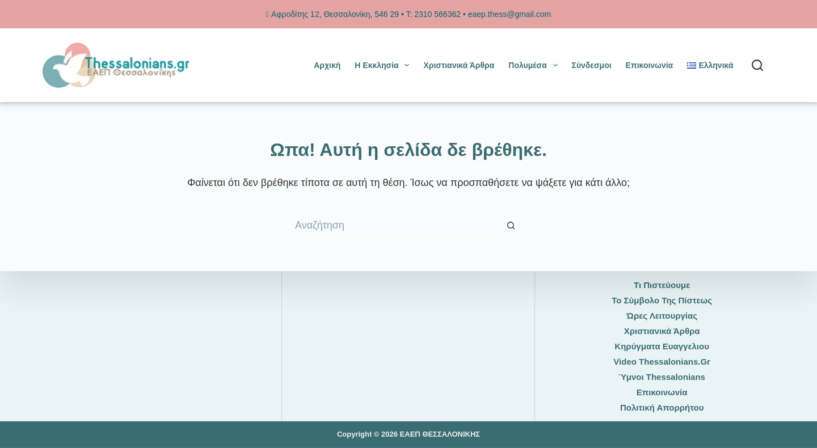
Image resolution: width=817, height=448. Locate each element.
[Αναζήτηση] (757, 65)
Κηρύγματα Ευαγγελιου (661, 346)
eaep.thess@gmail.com (509, 14)
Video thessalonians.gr (661, 361)
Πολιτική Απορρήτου (662, 407)
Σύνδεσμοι (592, 65)
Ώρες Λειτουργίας (661, 315)
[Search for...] (397, 225)
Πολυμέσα (535, 65)
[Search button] (510, 225)
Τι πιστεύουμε (662, 285)
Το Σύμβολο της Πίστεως (662, 300)
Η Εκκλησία (384, 65)
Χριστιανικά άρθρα (458, 65)
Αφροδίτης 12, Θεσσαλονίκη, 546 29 (332, 14)
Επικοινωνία (649, 65)
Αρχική (327, 65)
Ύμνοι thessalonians (661, 377)
